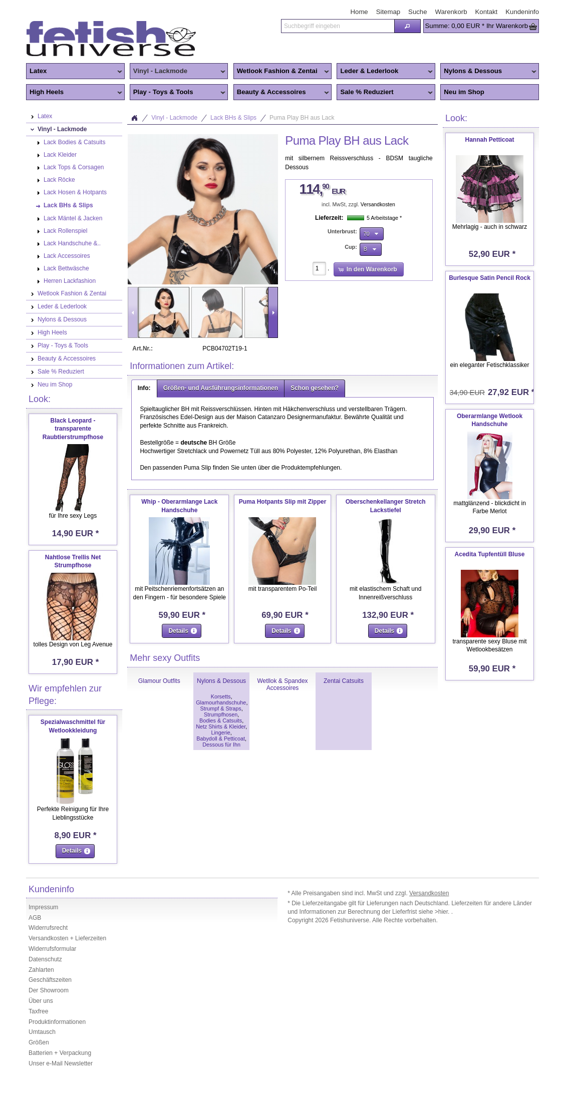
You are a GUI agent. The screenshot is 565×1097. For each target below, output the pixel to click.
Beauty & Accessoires (281, 92)
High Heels (74, 92)
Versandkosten (378, 204)
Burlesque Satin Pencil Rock (489, 277)
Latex (74, 71)
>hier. (443, 911)
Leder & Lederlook (385, 71)
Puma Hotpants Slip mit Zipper (283, 501)
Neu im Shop (464, 92)
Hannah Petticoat (489, 139)
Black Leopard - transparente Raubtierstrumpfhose (73, 429)
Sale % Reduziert (385, 92)
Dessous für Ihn (221, 745)
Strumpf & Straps (220, 708)
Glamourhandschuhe (221, 702)
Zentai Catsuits (344, 680)
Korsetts (221, 696)
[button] (407, 26)
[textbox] (337, 26)
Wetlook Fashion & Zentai (281, 71)
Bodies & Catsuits (220, 720)
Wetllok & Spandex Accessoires (282, 684)
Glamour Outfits (159, 680)
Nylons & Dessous (488, 71)
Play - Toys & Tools (178, 92)
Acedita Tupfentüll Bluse (490, 554)
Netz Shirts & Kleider (220, 726)
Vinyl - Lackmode (178, 71)
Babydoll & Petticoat (220, 739)
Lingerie (220, 732)
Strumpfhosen (220, 714)
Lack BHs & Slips (233, 117)
